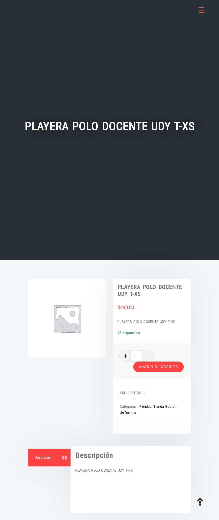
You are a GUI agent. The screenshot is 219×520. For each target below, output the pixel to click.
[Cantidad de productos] (137, 356)
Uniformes (128, 413)
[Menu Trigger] (201, 10)
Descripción (43, 457)
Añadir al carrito (158, 367)
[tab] (50, 458)
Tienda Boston (165, 407)
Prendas (145, 407)
